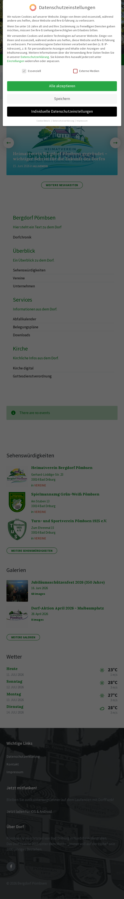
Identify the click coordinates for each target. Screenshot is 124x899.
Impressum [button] (82, 120)
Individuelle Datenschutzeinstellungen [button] (62, 111)
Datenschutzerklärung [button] (63, 120)
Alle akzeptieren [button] (62, 86)
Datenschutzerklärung (35, 57)
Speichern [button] (62, 98)
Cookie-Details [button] (44, 120)
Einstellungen (15, 61)
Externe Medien (86, 71)
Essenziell (31, 71)
